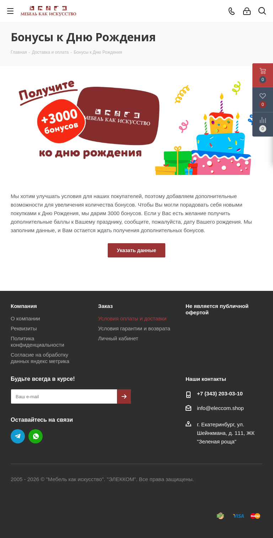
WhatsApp (35, 436)
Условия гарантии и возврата (134, 328)
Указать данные (136, 250)
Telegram (18, 436)
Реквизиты (24, 328)
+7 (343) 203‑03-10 (220, 393)
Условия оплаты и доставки (132, 318)
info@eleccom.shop (220, 408)
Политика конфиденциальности (37, 341)
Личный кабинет (118, 338)
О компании (25, 318)
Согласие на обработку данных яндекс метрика (40, 358)
